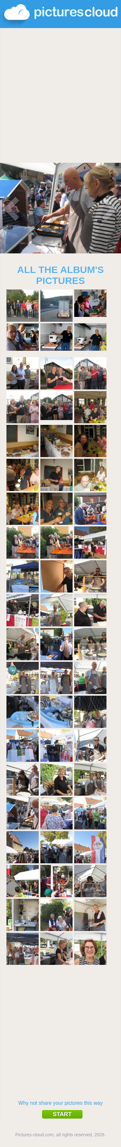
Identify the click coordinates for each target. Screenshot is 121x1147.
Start (62, 1114)
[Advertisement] (60, 95)
